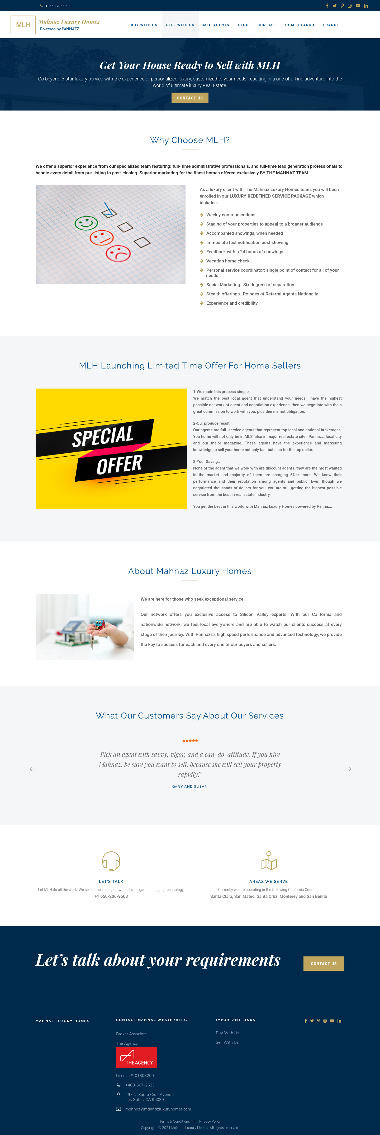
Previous (31, 768)
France (331, 25)
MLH (23, 25)
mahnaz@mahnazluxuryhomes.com (158, 1109)
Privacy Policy (210, 1121)
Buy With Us (144, 25)
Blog (243, 25)
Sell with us (227, 1042)
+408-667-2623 (140, 1085)
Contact (267, 25)
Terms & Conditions (174, 1121)
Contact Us (190, 98)
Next (348, 768)
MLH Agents (216, 25)
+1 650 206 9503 (56, 6)
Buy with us (227, 1032)
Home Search (300, 25)
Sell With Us (180, 25)
